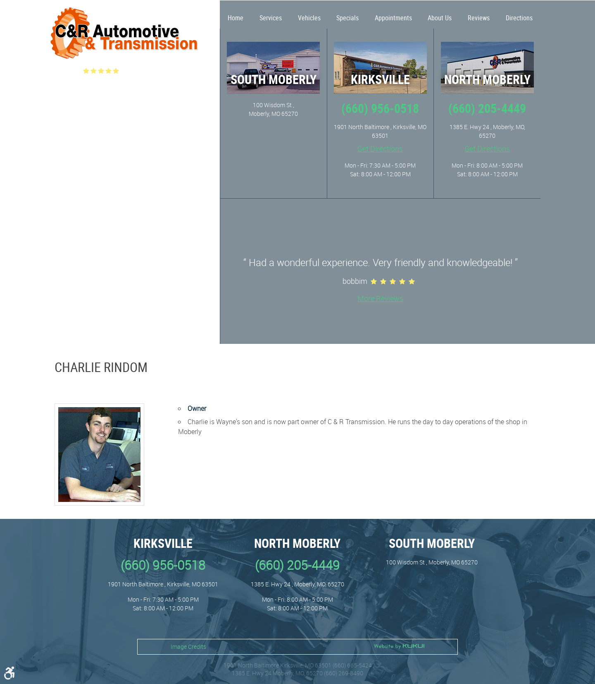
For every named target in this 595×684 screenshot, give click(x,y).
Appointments (393, 17)
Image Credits (188, 646)
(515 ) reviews (143, 70)
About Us (440, 17)
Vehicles (309, 17)
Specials (347, 17)
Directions (519, 17)
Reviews (479, 17)
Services (270, 17)
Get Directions (380, 149)
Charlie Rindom (101, 367)
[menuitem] (236, 14)
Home (235, 17)
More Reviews (380, 298)
